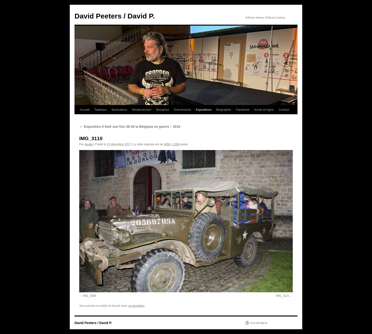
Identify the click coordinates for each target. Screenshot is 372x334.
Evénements (182, 109)
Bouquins (162, 109)
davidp (88, 144)
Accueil (85, 109)
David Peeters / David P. (114, 16)
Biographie (223, 109)
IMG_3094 (89, 295)
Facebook (242, 109)
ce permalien (136, 305)
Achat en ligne (264, 109)
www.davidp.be (258, 323)
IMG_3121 (282, 295)
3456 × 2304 (172, 144)
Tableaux (100, 109)
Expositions (203, 109)
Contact (283, 109)
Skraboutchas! (142, 109)
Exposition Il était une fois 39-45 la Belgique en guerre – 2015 (129, 126)
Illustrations (119, 109)
